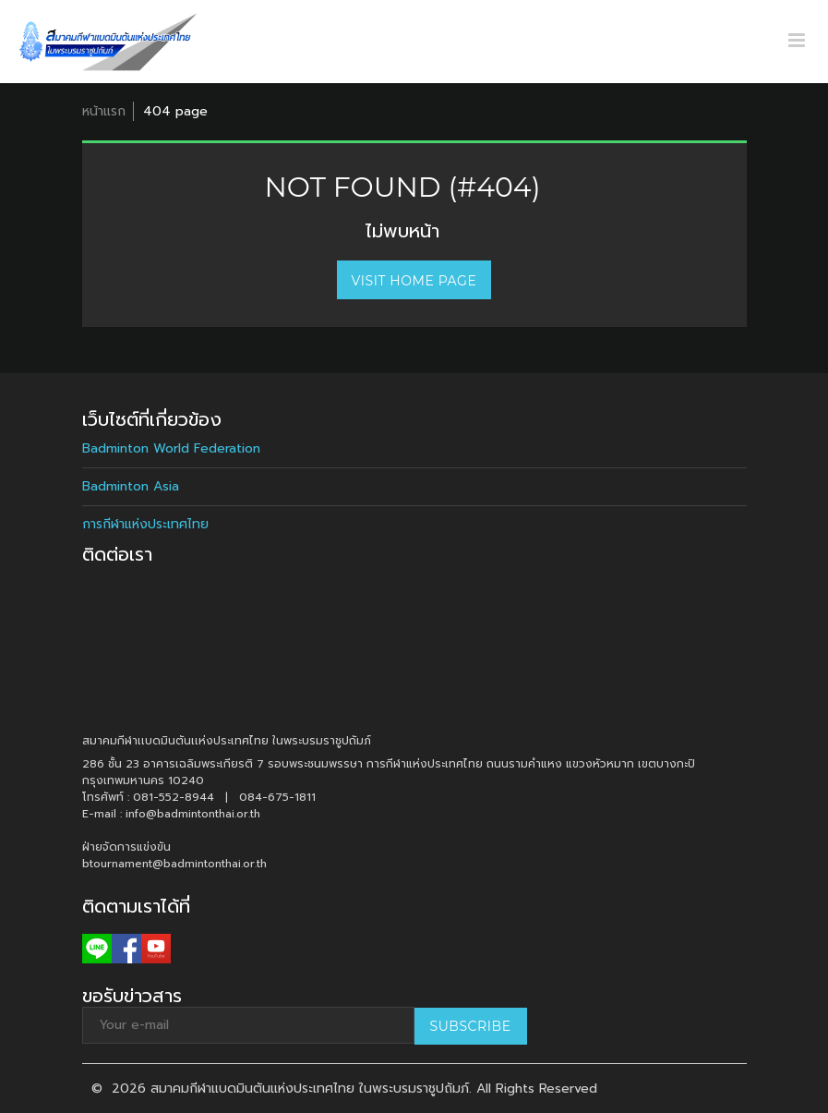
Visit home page (414, 280)
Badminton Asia (130, 486)
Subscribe (470, 1026)
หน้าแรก (104, 111)
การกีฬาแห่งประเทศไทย (145, 524)
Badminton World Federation (171, 448)
